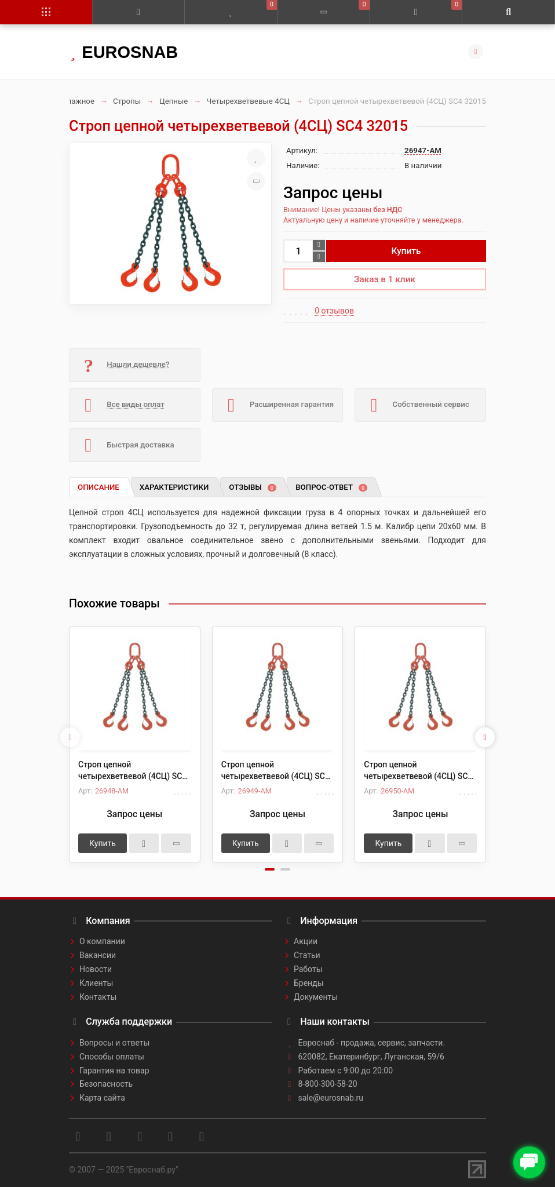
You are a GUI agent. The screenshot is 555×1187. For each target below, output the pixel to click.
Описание (98, 487)
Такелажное (72, 101)
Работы (308, 969)
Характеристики (174, 487)
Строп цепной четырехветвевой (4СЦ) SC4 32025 (275, 771)
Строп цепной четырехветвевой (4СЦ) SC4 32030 (418, 771)
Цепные (173, 101)
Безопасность (106, 1083)
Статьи (307, 955)
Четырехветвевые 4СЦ (248, 101)
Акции (305, 941)
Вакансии (97, 955)
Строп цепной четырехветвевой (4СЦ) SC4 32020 (132, 771)
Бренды (309, 983)
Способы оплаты (111, 1056)
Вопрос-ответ (331, 487)
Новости (95, 969)
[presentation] (70, 737)
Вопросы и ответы (114, 1042)
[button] (270, 869)
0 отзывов (334, 310)
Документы (316, 997)
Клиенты (96, 983)
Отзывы (252, 487)
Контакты (97, 997)
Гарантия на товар (114, 1070)
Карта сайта (102, 1097)
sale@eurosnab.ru (331, 1097)
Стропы (127, 101)
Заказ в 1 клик (384, 279)
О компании (102, 941)
